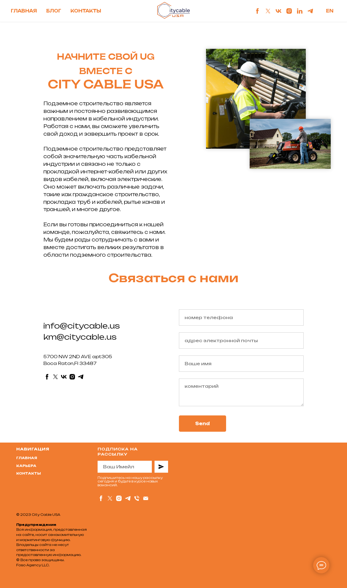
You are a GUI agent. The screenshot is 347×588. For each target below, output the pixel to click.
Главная (24, 11)
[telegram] (310, 11)
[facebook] (257, 11)
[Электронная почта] (145, 498)
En (329, 11)
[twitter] (268, 11)
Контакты (85, 11)
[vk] (278, 11)
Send (202, 423)
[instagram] (289, 11)
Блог (53, 11)
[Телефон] (136, 498)
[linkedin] (299, 11)
